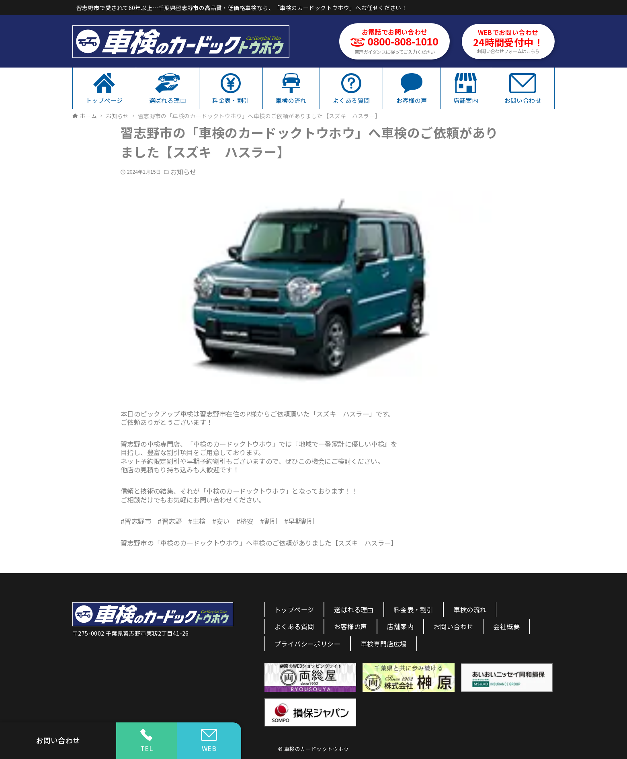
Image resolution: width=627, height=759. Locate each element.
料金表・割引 (413, 609)
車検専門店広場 (384, 643)
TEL (146, 741)
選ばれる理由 (353, 609)
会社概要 (506, 626)
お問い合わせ (453, 626)
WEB (209, 741)
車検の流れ (469, 609)
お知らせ (183, 172)
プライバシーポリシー (307, 643)
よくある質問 (294, 626)
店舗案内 (400, 626)
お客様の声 (350, 626)
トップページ (294, 609)
